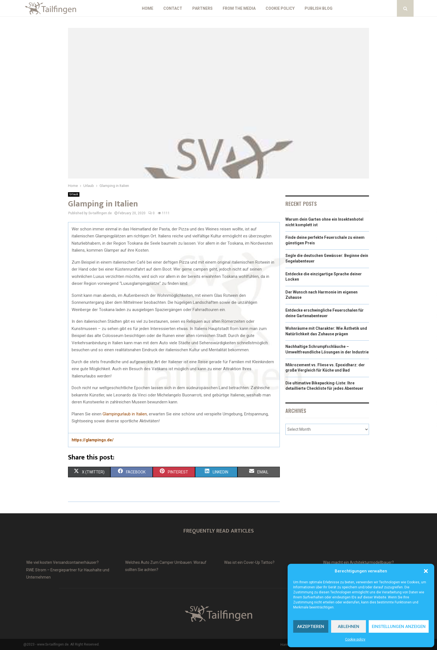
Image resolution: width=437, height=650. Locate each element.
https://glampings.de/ (93, 439)
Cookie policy (355, 639)
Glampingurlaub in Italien (125, 414)
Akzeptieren (310, 626)
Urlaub (73, 194)
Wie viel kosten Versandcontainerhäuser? (62, 562)
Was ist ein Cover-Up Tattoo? (249, 562)
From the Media (239, 8)
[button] (426, 571)
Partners (202, 8)
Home (147, 8)
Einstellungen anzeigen (399, 626)
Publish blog (318, 8)
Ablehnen (348, 626)
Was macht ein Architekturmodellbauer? (358, 562)
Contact (172, 8)
